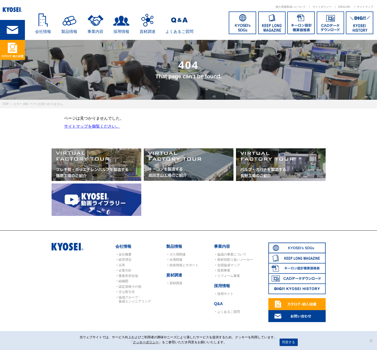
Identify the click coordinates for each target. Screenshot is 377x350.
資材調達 (147, 31)
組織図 (123, 281)
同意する (288, 342)
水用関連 (175, 260)
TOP (5, 104)
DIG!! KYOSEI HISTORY (359, 22)
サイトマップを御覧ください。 (92, 126)
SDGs (242, 22)
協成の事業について (231, 254)
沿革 (122, 265)
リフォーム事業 (228, 276)
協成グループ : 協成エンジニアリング (135, 299)
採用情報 (121, 31)
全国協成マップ (228, 265)
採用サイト (225, 294)
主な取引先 (127, 292)
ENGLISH (344, 6)
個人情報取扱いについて (291, 6)
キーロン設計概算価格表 (301, 22)
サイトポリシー (322, 6)
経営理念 (125, 260)
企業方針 (125, 270)
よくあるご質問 (179, 31)
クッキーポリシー (146, 342)
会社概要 (125, 254)
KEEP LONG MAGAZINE (272, 22)
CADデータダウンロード (330, 22)
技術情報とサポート (184, 265)
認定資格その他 (130, 286)
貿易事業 (223, 270)
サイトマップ (365, 6)
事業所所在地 (128, 276)
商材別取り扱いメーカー (235, 260)
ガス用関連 (177, 254)
